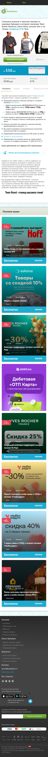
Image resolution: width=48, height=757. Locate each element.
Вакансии (6, 629)
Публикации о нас (9, 626)
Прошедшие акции (9, 648)
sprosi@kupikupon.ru (9, 669)
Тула (24, 2)
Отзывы (26, 88)
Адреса (17, 88)
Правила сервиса (9, 632)
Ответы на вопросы (10, 635)
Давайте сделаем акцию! (12, 642)
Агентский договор (10, 655)
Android (40, 96)
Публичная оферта (10, 661)
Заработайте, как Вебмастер (13, 645)
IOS (32, 96)
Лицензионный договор (11, 658)
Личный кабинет (45, 2)
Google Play (21, 696)
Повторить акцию (15, 59)
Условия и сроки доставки (13, 136)
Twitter (9, 681)
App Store (8, 696)
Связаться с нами (8, 672)
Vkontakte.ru (6, 681)
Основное (6, 88)
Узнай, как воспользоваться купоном (24, 152)
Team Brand (15, 102)
